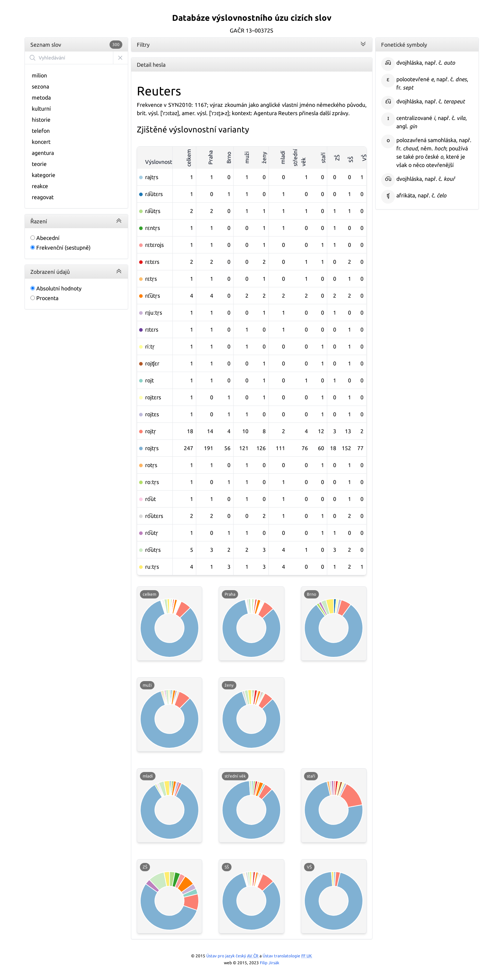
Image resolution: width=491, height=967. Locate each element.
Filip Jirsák (269, 962)
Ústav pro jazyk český (232, 956)
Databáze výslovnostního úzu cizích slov (251, 17)
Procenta (44, 298)
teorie (39, 164)
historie (41, 120)
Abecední (44, 238)
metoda (41, 97)
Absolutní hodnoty (56, 288)
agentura (43, 153)
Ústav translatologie (287, 956)
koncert (41, 142)
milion (39, 75)
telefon (41, 131)
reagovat (43, 197)
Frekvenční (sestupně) (60, 247)
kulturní (41, 108)
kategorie (43, 175)
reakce (40, 186)
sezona (40, 86)
